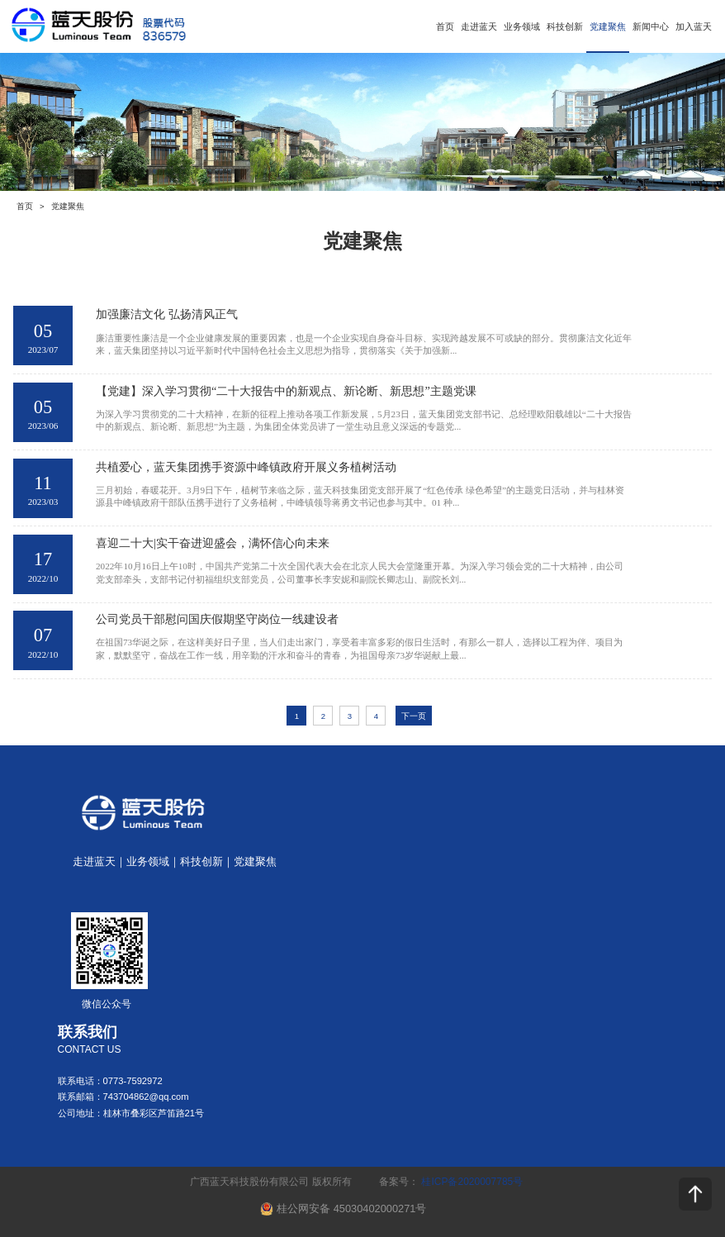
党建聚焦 (608, 26)
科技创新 (565, 26)
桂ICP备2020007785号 (472, 1181)
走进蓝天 (479, 26)
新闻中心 (651, 26)
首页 (445, 26)
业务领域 (522, 26)
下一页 (413, 716)
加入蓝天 (693, 26)
